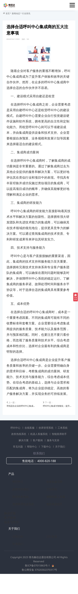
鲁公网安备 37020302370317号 (39, 586)
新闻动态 (16, 13)
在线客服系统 (54, 498)
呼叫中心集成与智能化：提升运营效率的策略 (56, 419)
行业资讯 (26, 13)
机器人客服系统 (39, 450)
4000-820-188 (46, 477)
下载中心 (46, 462)
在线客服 (30, 444)
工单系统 (63, 444)
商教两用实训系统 (23, 520)
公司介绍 (17, 553)
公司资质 (51, 553)
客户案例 (38, 456)
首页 (8, 13)
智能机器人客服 (55, 513)
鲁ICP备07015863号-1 (38, 581)
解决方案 (24, 456)
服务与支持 (53, 456)
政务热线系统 (19, 450)
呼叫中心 (15, 444)
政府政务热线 (20, 513)
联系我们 (17, 560)
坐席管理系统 (46, 444)
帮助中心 (32, 462)
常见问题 (18, 462)
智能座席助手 (59, 450)
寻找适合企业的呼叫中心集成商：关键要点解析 (21, 419)
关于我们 (60, 462)
